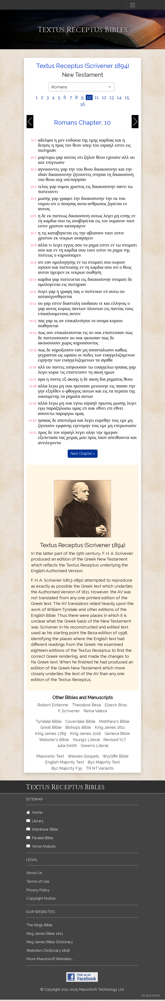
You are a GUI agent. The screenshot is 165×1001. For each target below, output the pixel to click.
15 (127, 97)
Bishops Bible (78, 727)
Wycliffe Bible (116, 756)
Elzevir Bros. (116, 705)
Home (34, 812)
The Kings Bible (39, 925)
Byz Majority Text (104, 762)
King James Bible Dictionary (49, 942)
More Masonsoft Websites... (50, 959)
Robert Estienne (53, 705)
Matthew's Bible (114, 721)
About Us (34, 873)
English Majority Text (64, 762)
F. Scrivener (69, 711)
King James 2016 (85, 733)
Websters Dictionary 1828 (48, 950)
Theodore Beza (86, 705)
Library (34, 821)
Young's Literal (87, 739)
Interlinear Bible (42, 829)
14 (119, 97)
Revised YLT (114, 739)
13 (111, 97)
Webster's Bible (54, 739)
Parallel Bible (39, 838)
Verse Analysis (41, 846)
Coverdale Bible (80, 721)
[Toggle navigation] (132, 5)
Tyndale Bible (49, 721)
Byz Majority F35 (66, 768)
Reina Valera (95, 711)
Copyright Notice (41, 898)
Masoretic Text (50, 756)
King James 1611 (110, 727)
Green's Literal (94, 745)
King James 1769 (50, 733)
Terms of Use (37, 881)
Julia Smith (67, 745)
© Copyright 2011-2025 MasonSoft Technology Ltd (82, 989)
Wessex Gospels (83, 756)
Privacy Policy (37, 890)
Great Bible (51, 727)
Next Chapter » (82, 453)
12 (104, 97)
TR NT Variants (100, 768)
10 (89, 97)
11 (97, 97)
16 (82, 104)
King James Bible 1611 (44, 933)
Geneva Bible (117, 733)
